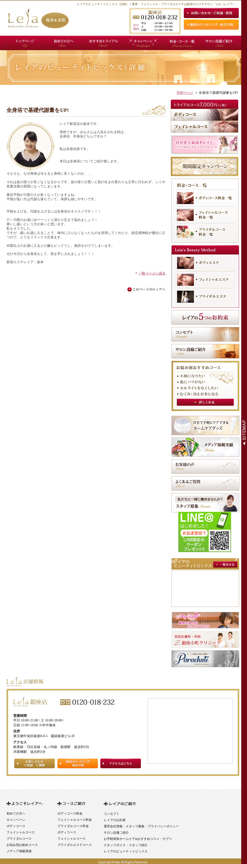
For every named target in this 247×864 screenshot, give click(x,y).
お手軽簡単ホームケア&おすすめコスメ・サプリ (138, 839)
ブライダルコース (19, 838)
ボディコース (16, 826)
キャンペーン (16, 820)
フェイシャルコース (21, 832)
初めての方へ (16, 813)
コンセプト (111, 814)
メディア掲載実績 (19, 851)
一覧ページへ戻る (151, 273)
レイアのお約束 (115, 820)
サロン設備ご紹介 (116, 832)
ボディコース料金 (69, 813)
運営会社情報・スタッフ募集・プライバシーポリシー (141, 826)
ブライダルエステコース (74, 845)
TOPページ (185, 93)
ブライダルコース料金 (73, 826)
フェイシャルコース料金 (74, 820)
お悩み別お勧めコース (22, 845)
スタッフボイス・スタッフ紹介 (126, 845)
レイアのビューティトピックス (126, 851)
